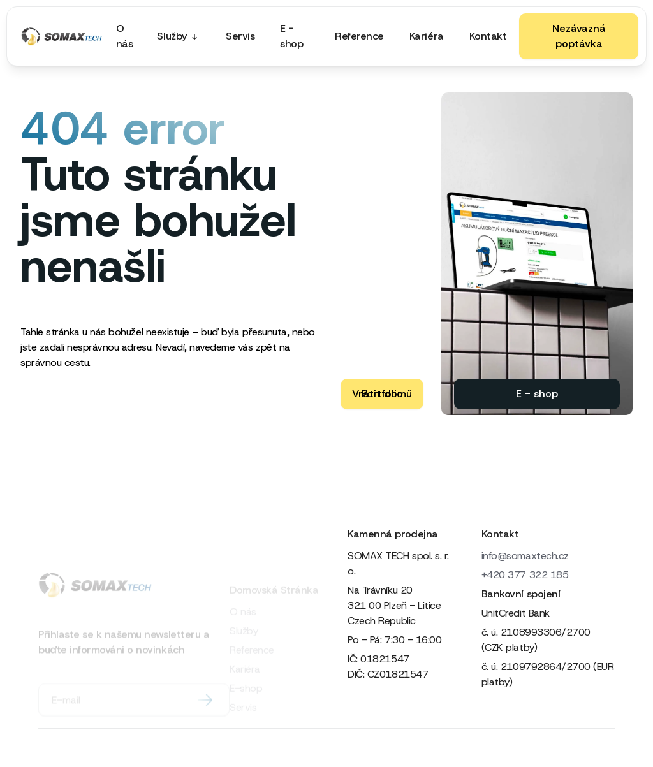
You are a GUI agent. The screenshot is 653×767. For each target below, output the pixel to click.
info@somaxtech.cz (525, 555)
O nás (124, 36)
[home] (62, 36)
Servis (240, 36)
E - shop (291, 36)
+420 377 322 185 (524, 574)
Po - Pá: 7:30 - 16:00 (394, 639)
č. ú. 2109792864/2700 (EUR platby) (547, 674)
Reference (359, 36)
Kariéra (426, 36)
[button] (181, 36)
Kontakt (488, 36)
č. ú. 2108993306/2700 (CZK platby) (536, 639)
